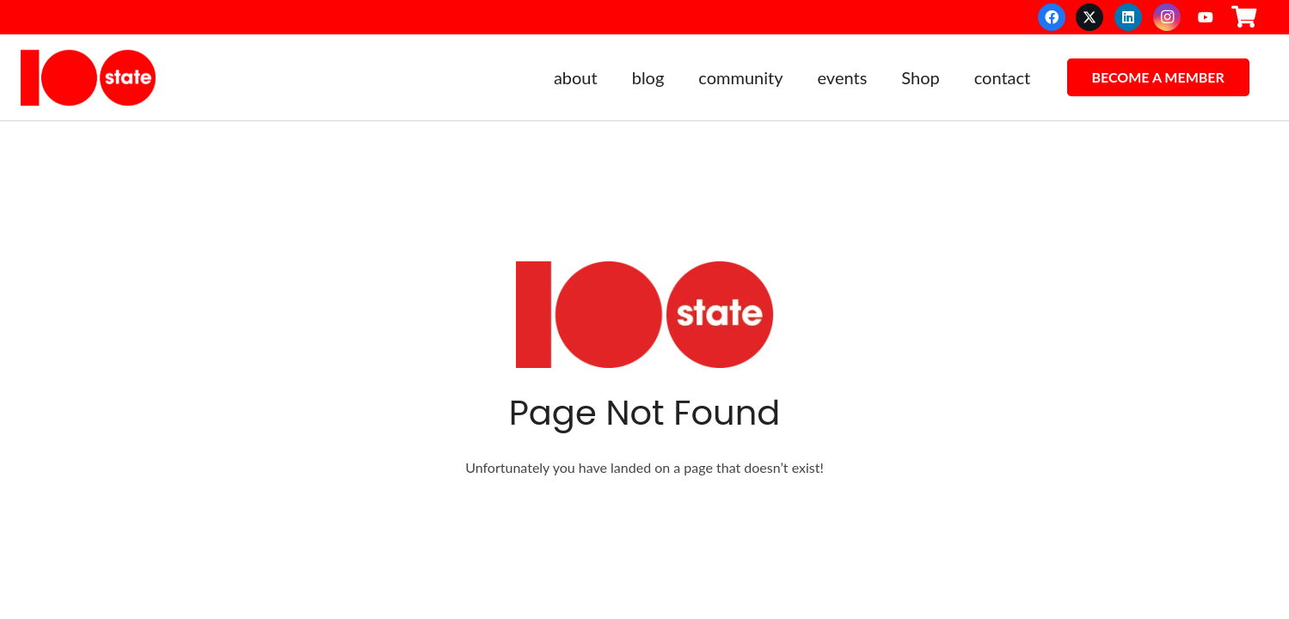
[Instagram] (1167, 17)
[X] (1089, 17)
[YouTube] (1205, 17)
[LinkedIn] (1128, 17)
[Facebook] (1051, 17)
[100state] (88, 78)
